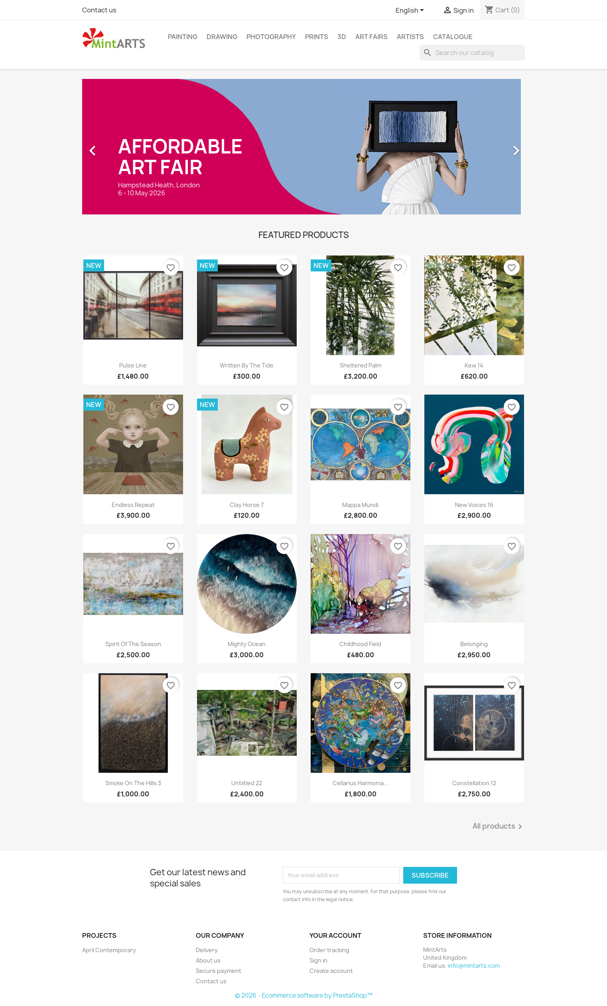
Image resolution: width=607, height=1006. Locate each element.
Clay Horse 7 (247, 505)
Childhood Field (360, 644)
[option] (303, 146)
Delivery (207, 950)
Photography (271, 36)
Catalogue (453, 36)
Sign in (318, 960)
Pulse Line (133, 365)
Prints (316, 36)
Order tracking (329, 950)
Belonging (474, 644)
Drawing (222, 36)
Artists (410, 36)
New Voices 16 (474, 505)
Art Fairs (371, 36)
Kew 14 (474, 365)
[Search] (472, 53)
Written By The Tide (247, 365)
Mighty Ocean (247, 644)
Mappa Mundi (360, 505)
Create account (331, 971)
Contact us (99, 10)
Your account (335, 935)
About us (208, 960)
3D (341, 36)
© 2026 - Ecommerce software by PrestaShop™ (303, 995)
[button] (115, 146)
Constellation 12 (474, 783)
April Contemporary (109, 950)
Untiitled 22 (246, 783)
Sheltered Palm (360, 365)
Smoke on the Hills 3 (133, 783)
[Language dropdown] (411, 11)
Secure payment (218, 971)
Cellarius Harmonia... (360, 783)
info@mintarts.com (474, 965)
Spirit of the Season (133, 644)
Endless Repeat (133, 505)
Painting (182, 36)
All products (499, 826)
